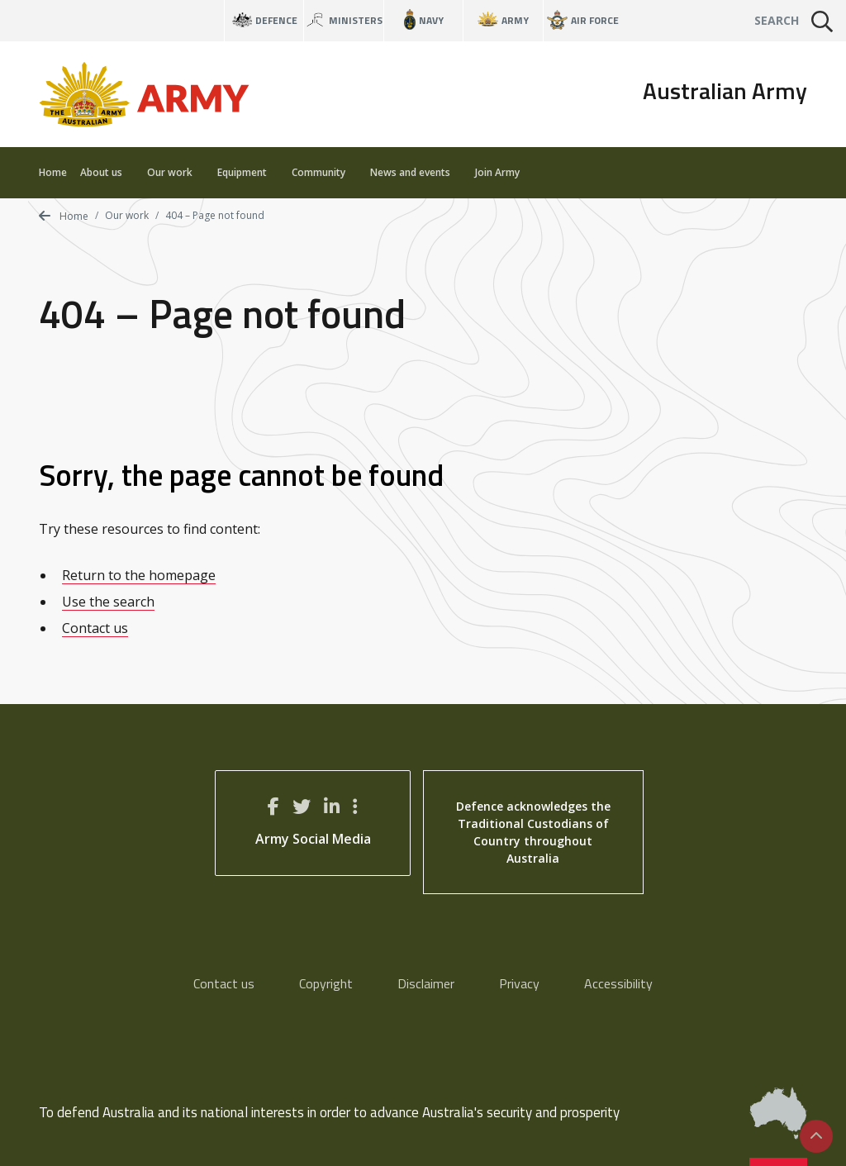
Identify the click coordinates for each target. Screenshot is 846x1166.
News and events (416, 172)
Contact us (95, 628)
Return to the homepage (139, 575)
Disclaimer (425, 983)
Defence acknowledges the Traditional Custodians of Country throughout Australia (533, 832)
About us (107, 172)
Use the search (108, 602)
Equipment (247, 172)
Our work (175, 172)
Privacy (519, 983)
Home (53, 172)
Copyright (326, 983)
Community (324, 172)
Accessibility (618, 983)
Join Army (497, 172)
